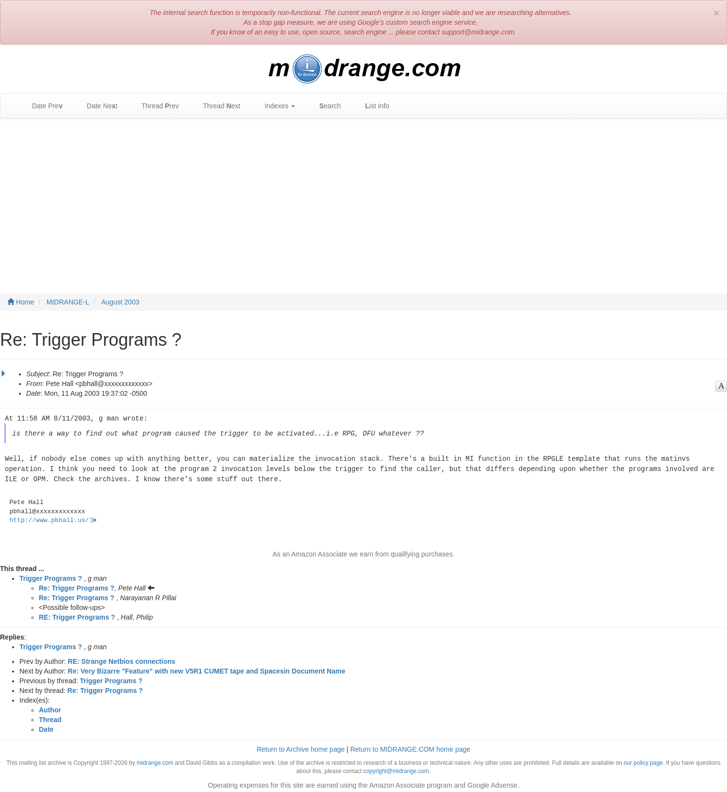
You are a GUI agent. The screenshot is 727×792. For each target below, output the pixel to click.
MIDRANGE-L (68, 302)
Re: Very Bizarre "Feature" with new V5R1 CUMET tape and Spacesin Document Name (207, 668)
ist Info (372, 106)
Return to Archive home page (301, 746)
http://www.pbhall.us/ (49, 517)
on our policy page (638, 760)
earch (325, 106)
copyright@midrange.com (397, 768)
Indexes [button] (275, 106)
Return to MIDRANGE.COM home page (410, 746)
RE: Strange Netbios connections (122, 658)
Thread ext (217, 106)
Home (20, 302)
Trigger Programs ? (50, 575)
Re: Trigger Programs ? (77, 585)
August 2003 (120, 302)
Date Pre (42, 106)
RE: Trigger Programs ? (77, 614)
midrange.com (155, 760)
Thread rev (155, 106)
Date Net (97, 106)
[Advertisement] (363, 196)
